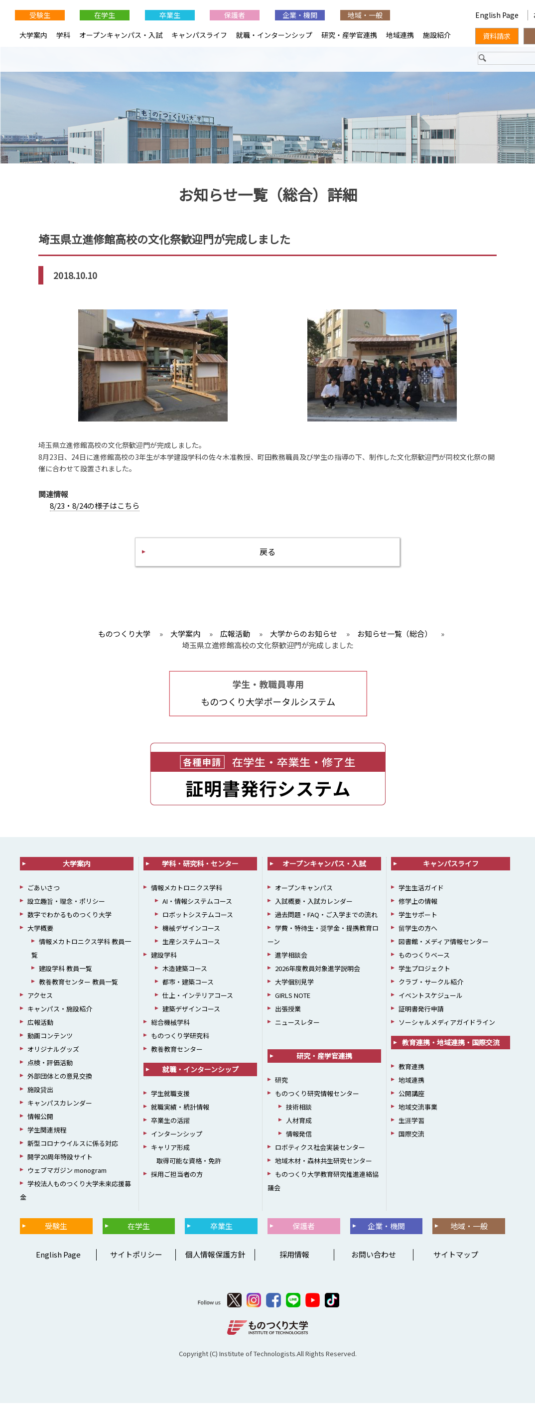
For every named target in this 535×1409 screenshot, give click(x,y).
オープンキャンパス (304, 893)
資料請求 (497, 36)
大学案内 (33, 35)
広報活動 (40, 1028)
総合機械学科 (170, 1028)
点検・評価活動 (50, 1068)
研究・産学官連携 (349, 35)
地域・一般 (365, 15)
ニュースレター (297, 1028)
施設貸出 (40, 1095)
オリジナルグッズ (53, 1055)
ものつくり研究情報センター (317, 1099)
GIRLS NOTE (292, 1001)
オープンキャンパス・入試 (120, 35)
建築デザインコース (191, 1014)
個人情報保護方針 (215, 1260)
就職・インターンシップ (274, 35)
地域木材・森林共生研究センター (323, 1166)
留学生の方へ (418, 934)
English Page (497, 15)
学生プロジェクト (424, 974)
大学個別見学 (294, 987)
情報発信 (299, 1139)
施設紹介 (437, 35)
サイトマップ (455, 1260)
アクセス (40, 1001)
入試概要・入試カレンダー (314, 907)
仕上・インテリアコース (197, 1001)
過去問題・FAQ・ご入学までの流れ (326, 920)
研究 (281, 1086)
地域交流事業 (418, 1113)
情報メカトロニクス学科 (186, 893)
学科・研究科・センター (200, 869)
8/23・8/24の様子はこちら (94, 508)
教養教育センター (177, 1055)
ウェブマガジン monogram (67, 1176)
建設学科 (164, 961)
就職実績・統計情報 (180, 1113)
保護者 (234, 15)
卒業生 (169, 15)
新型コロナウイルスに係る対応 (72, 1149)
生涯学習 (411, 1126)
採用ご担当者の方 (177, 1180)
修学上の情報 (418, 907)
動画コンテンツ (50, 1041)
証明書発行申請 (421, 1014)
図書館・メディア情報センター (444, 947)
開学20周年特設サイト (60, 1162)
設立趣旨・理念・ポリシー (66, 907)
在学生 (104, 15)
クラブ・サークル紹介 (431, 987)
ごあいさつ (43, 893)
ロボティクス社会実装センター (320, 1153)
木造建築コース (184, 974)
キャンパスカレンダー (59, 1109)
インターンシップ (176, 1139)
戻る (267, 556)
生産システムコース (191, 947)
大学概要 (40, 934)
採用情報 (294, 1260)
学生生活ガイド (421, 893)
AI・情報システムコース (197, 907)
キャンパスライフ (199, 35)
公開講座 (411, 1099)
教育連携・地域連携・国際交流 (451, 1048)
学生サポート (418, 920)
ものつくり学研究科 (180, 1041)
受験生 (39, 15)
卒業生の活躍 (170, 1126)
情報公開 (40, 1122)
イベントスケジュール (431, 1001)
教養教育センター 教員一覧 (78, 987)
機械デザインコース (191, 934)
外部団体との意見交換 (59, 1082)
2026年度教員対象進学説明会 (317, 974)
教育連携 (411, 1072)
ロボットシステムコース (197, 920)
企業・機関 (299, 15)
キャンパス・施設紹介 (59, 1014)
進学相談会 (291, 961)
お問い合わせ (373, 1260)
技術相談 (299, 1113)
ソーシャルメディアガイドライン (447, 1028)
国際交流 (411, 1139)
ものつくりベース (424, 961)
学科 (63, 35)
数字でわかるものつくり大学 (69, 920)
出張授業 (288, 1014)
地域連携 (400, 35)
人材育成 (299, 1126)
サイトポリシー (136, 1260)
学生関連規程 (46, 1135)
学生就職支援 (170, 1099)
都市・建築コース (188, 987)
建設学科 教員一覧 (65, 974)
